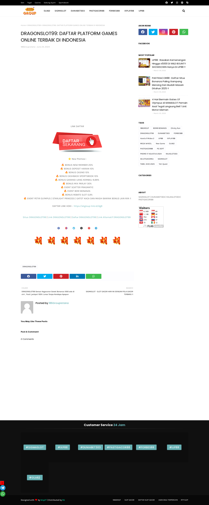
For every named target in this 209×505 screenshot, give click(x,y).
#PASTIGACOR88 (118, 447)
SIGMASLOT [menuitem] (60, 10)
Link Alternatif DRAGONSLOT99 (115, 217)
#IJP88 (174, 447)
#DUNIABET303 (90, 447)
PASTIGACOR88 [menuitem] (96, 10)
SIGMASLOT (162, 159)
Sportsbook (64, 3)
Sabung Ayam (50, 3)
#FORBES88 (146, 447)
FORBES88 (178, 133)
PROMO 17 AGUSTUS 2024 (151, 154)
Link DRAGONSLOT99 (59, 217)
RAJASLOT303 (171, 154)
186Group (117, 500)
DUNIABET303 (164, 133)
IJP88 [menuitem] (141, 10)
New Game (160, 143)
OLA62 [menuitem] (47, 10)
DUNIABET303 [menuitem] (78, 10)
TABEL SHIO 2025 (147, 164)
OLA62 (172, 143)
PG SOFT (160, 149)
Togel (29, 3)
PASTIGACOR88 (146, 149)
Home (23, 25)
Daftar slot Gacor (146, 500)
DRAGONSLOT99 (34, 25)
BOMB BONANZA (160, 128)
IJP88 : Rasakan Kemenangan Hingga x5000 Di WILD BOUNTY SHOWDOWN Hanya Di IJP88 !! (169, 63)
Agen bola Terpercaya (168, 500)
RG (63, 500)
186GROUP (144, 128)
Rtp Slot (184, 500)
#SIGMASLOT (35, 447)
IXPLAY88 (171, 138)
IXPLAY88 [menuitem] (129, 10)
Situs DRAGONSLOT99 (35, 217)
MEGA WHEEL (146, 143)
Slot (22, 3)
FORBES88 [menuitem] (114, 10)
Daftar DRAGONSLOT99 (84, 217)
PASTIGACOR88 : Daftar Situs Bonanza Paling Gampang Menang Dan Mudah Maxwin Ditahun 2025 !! (168, 83)
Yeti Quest (163, 164)
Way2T (44, 500)
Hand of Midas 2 (147, 138)
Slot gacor (129, 500)
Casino (38, 3)
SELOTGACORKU (147, 159)
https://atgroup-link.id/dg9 (87, 206)
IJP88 (160, 138)
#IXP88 (63, 447)
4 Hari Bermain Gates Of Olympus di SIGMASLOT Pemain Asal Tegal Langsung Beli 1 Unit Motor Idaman (169, 105)
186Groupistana (28, 47)
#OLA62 (34, 477)
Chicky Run (175, 128)
